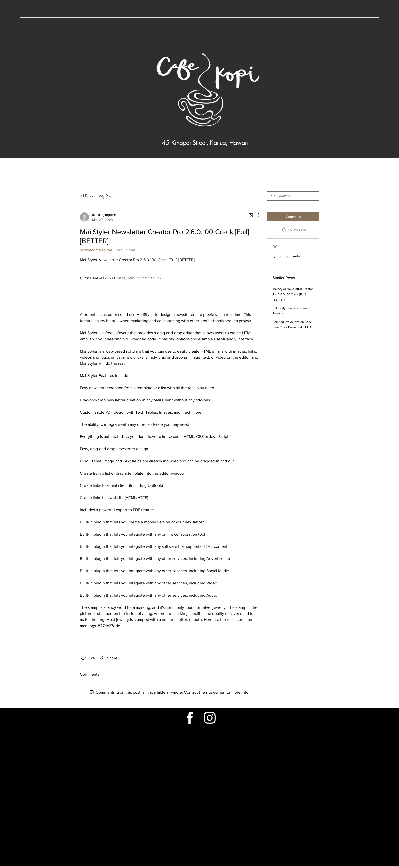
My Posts (106, 196)
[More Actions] (256, 215)
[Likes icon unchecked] (83, 658)
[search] (293, 196)
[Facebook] (189, 718)
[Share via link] (108, 658)
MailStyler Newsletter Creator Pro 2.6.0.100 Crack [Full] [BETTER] (293, 294)
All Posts (86, 196)
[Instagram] (210, 718)
